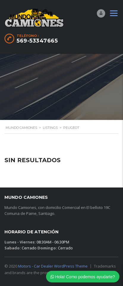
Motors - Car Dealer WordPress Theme (53, 266)
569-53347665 (37, 40)
